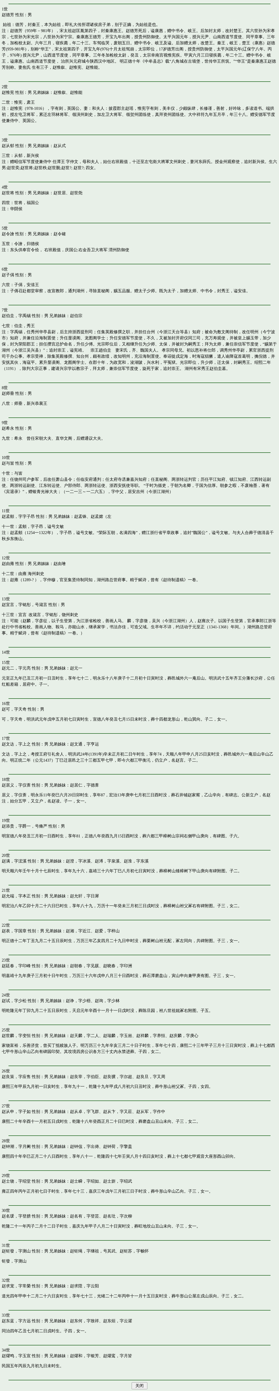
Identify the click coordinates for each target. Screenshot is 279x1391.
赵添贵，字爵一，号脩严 (24, 826)
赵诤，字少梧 (78, 1000)
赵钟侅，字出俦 (84, 1146)
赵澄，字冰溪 (78, 861)
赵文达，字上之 (16, 744)
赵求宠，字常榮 (16, 1286)
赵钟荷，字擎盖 (117, 1146)
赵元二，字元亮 (16, 668)
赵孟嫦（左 (101, 516)
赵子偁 (8, 275)
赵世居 (59, 193)
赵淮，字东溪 (136, 861)
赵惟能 (76, 92)
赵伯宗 (76, 315)
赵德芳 (8, 14)
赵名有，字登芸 (84, 1216)
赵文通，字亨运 (84, 744)
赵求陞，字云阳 (84, 1286)
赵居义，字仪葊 (16, 785)
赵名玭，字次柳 (117, 1216)
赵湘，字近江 (78, 931)
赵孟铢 (80, 516)
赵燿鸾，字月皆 (117, 1355)
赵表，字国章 (14, 931)
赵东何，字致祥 (84, 1321)
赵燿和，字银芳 (84, 1355)
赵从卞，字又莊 (117, 1111)
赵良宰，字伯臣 (84, 1076)
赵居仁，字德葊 (84, 785)
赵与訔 (8, 463)
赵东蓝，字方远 (16, 1321)
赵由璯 (59, 563)
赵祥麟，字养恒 (150, 1035)
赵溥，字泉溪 (107, 861)
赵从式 (59, 145)
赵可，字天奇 (14, 709)
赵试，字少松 (14, 1000)
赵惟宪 (8, 92)
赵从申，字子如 (16, 1111)
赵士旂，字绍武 (117, 1181)
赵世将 (8, 193)
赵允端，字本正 (16, 896)
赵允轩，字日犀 (84, 896)
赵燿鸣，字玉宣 (16, 1355)
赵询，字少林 (107, 1000)
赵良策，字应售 (16, 1076)
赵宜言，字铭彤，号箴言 (24, 604)
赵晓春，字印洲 (117, 965)
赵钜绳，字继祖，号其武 (93, 1251)
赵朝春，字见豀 (84, 965)
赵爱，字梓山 (107, 931)
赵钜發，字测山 (16, 1251)
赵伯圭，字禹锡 (16, 315)
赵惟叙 (59, 92)
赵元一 (76, 668)
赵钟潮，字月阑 (16, 1146)
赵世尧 (76, 193)
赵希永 (8, 428)
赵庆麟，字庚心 (183, 1035)
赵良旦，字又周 (150, 1076)
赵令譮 (8, 234)
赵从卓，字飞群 (84, 1111)
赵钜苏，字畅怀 (134, 1251)
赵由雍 (8, 563)
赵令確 (59, 234)
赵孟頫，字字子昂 (18, 516)
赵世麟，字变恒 (16, 1035)
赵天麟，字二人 (84, 1035)
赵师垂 (8, 393)
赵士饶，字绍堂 (16, 1181)
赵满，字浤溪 (14, 861)
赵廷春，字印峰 (16, 965)
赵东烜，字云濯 (117, 1321)
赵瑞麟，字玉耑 (117, 1035)
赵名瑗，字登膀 (16, 1216)
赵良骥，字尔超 (117, 1076)
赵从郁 (8, 145)
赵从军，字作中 (150, 1111)
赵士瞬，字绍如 (84, 1181)
